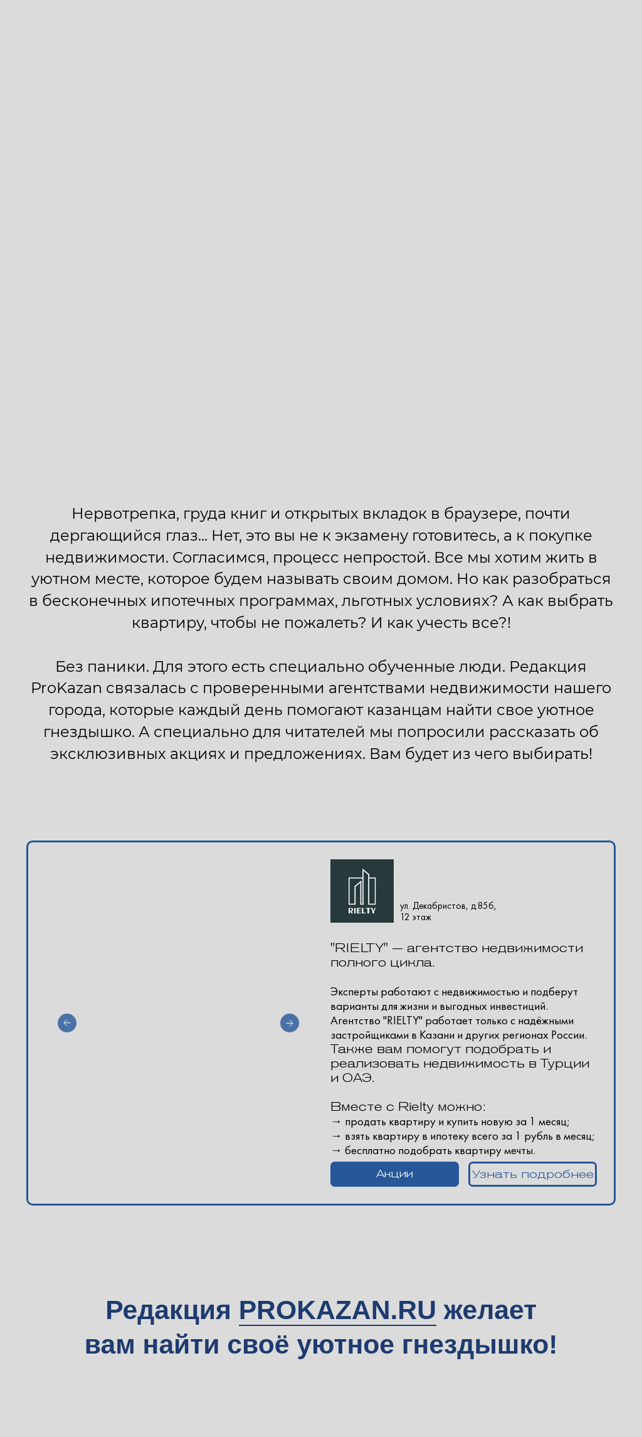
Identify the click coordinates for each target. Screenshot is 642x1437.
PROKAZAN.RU (337, 1310)
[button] (394, 1174)
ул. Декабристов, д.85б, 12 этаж (448, 911)
